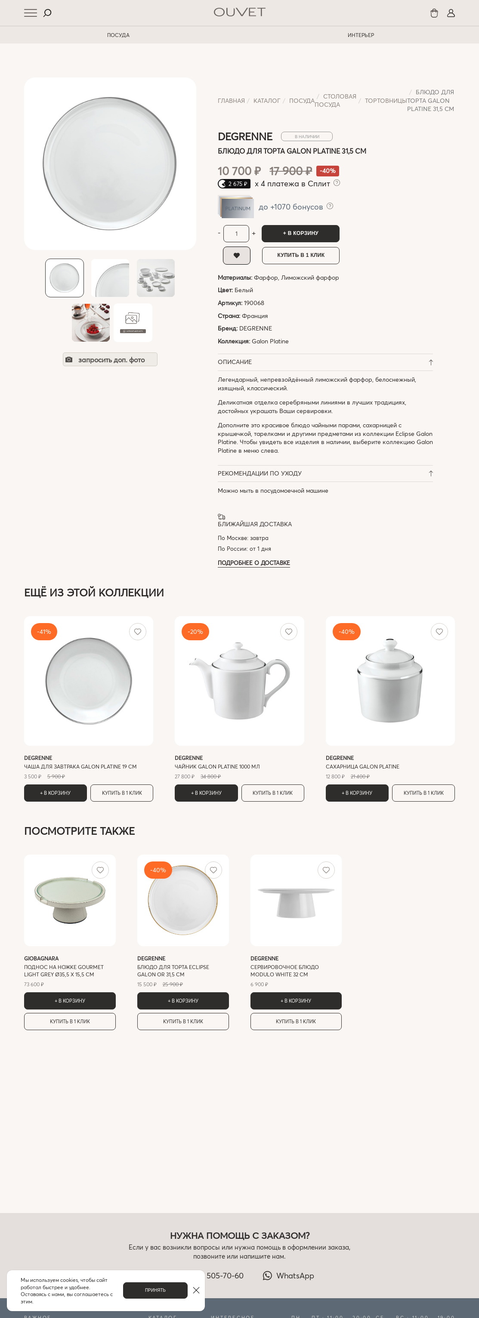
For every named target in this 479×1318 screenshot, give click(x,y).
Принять (155, 1290)
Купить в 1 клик (301, 255)
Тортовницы (386, 100)
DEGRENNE (255, 328)
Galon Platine (270, 341)
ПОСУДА (118, 34)
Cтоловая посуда (335, 100)
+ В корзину (300, 233)
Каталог (267, 100)
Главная (231, 100)
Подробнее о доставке (254, 562)
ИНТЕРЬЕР (361, 34)
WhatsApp (288, 1275)
